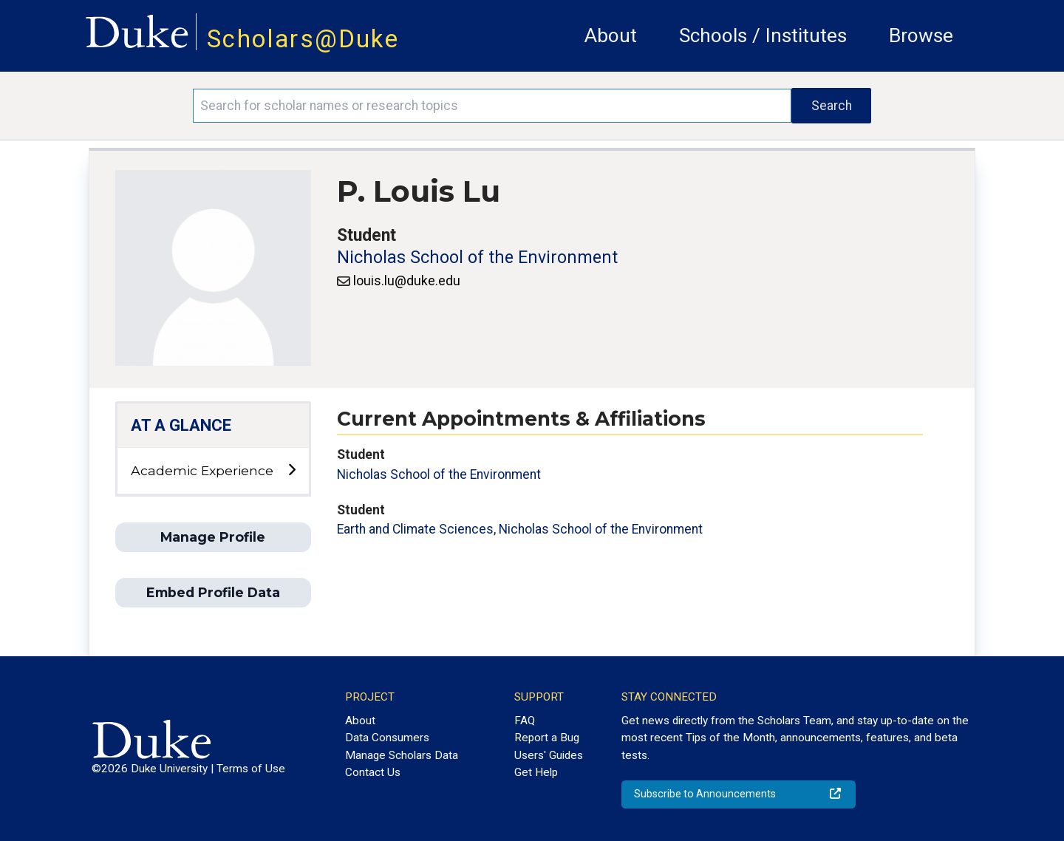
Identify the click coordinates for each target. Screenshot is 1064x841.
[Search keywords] (492, 106)
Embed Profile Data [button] (213, 592)
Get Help (536, 772)
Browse (921, 35)
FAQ (524, 720)
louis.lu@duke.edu (406, 280)
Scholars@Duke (303, 38)
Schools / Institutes (763, 35)
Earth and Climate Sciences (415, 529)
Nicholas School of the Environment (477, 258)
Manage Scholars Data (401, 755)
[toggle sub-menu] (291, 470)
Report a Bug (546, 737)
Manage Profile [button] (212, 537)
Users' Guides (548, 755)
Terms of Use (250, 768)
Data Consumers (387, 737)
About (610, 35)
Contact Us (372, 772)
